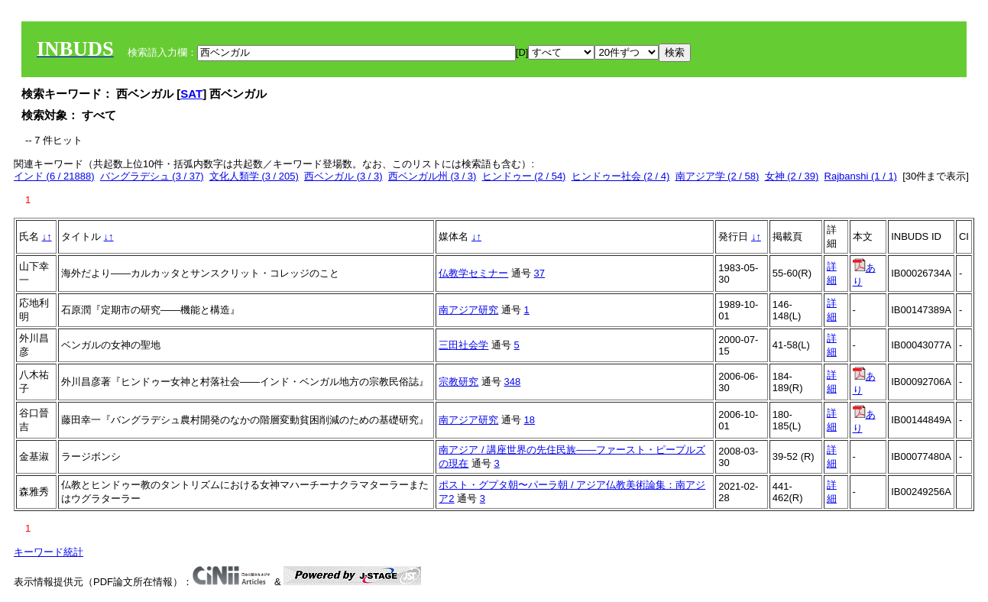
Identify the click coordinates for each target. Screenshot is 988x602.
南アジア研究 (468, 310)
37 (539, 273)
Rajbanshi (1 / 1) (860, 176)
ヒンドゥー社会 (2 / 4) (621, 176)
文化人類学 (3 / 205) (254, 176)
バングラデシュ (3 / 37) (152, 176)
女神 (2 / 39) (792, 176)
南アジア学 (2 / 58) (717, 176)
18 (529, 420)
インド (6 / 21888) (54, 176)
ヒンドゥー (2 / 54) (524, 176)
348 (512, 381)
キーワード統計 (48, 552)
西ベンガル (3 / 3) (343, 176)
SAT (191, 93)
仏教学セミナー (473, 273)
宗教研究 (458, 381)
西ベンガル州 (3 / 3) (432, 176)
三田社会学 (463, 345)
